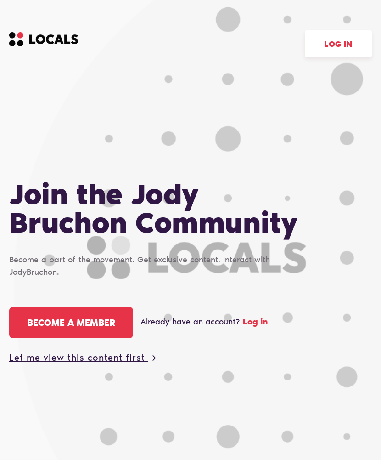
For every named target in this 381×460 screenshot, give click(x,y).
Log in (338, 45)
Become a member (71, 323)
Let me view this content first (82, 358)
